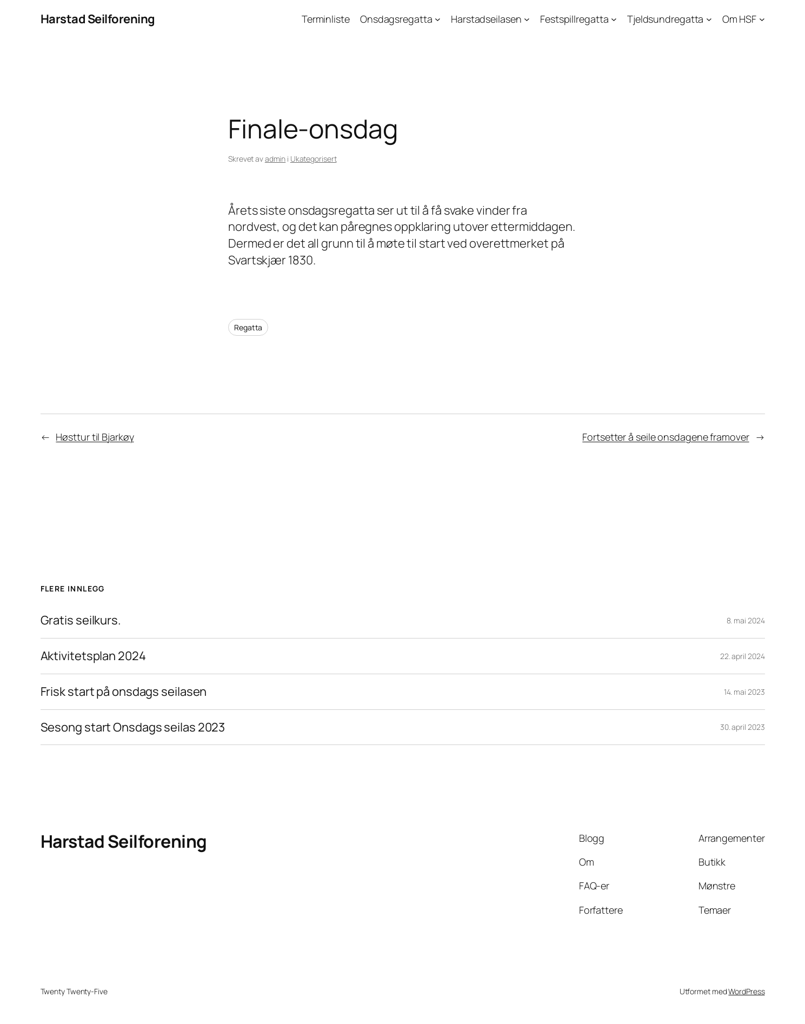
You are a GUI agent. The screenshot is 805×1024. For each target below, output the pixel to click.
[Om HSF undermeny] (762, 19)
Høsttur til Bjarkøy (95, 436)
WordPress (746, 991)
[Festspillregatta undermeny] (614, 19)
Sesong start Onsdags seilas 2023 (133, 727)
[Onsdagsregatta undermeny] (438, 19)
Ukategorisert (313, 159)
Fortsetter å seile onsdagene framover (665, 436)
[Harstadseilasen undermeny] (527, 19)
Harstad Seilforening (98, 19)
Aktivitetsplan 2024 (93, 656)
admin (275, 159)
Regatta (248, 327)
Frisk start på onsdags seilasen (124, 692)
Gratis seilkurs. (81, 620)
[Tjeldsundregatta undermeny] (709, 19)
